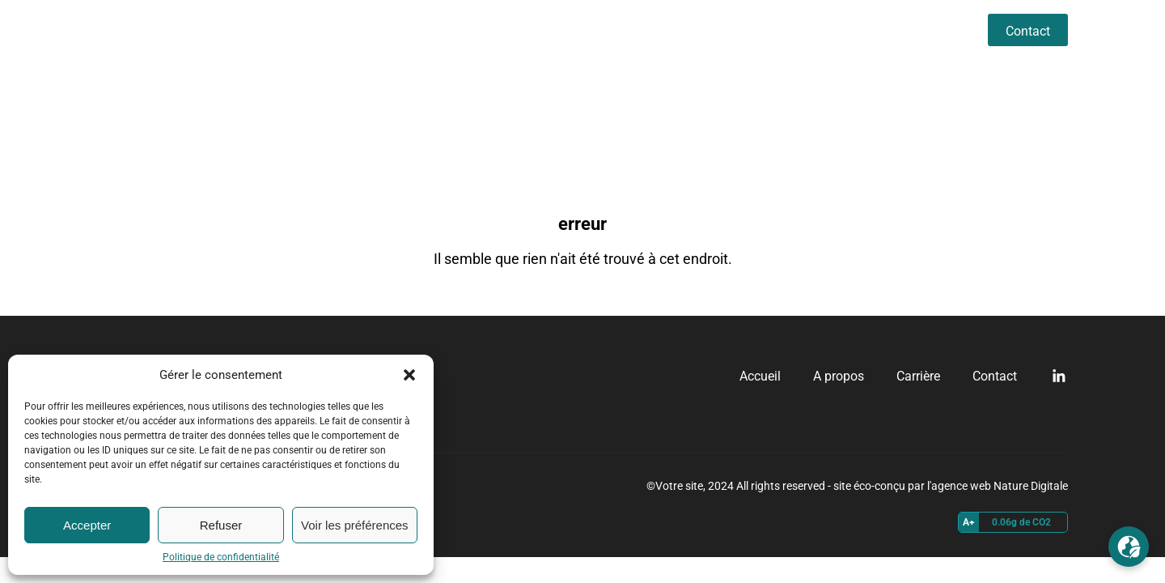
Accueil (775, 29)
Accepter (87, 525)
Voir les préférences (355, 525)
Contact (1028, 31)
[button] (409, 375)
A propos (853, 29)
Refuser (221, 525)
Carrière (933, 29)
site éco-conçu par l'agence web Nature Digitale (950, 485)
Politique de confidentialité (221, 557)
